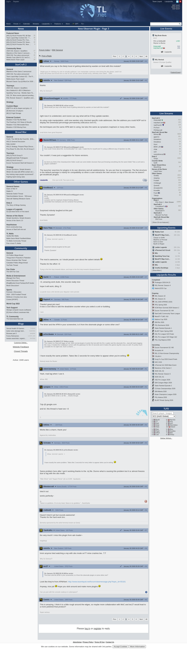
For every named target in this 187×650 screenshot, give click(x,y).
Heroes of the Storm (14, 216)
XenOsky (32, 338)
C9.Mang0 (157, 183)
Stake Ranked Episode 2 (163, 385)
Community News (13, 48)
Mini (171, 433)
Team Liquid (157, 1)
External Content (13, 117)
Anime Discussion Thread (15, 280)
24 (34, 59)
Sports (9, 290)
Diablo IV (9, 191)
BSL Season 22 (160, 296)
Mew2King (157, 167)
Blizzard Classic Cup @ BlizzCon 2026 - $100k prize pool (20, 81)
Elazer (173, 427)
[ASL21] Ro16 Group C (14, 160)
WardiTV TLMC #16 (161, 316)
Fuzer (156, 193)
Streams (36, 24)
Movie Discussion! (12, 285)
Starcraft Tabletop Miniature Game (18, 199)
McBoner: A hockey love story (16, 297)
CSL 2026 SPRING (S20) (163, 302)
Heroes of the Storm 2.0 (14, 220)
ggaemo (156, 137)
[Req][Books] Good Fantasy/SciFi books (20, 283)
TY (157, 421)
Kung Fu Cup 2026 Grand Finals (166, 359)
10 (34, 35)
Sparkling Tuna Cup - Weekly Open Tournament (20, 93)
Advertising (77, 642)
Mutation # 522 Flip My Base (16, 120)
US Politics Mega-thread (14, 255)
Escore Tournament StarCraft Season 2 (20, 163)
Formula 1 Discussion (13, 292)
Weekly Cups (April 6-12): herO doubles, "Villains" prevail (18, 57)
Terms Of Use (100, 642)
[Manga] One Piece (13, 278)
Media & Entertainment (15, 276)
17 (34, 51)
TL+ (82, 24)
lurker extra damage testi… (15, 331)
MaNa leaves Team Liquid (15, 60)
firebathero (157, 139)
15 (34, 55)
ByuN (158, 420)
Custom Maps (12, 106)
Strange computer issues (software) (18, 310)
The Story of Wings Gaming (16, 205)
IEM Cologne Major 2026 (163, 383)
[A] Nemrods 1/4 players (14, 111)
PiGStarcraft (158, 130)
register (97, 629)
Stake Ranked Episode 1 (163, 328)
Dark (157, 423)
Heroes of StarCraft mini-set (16, 229)
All (146, 56)
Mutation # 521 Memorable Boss (17, 125)
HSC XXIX (158, 362)
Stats (157, 427)
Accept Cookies (120, 646)
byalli (155, 163)
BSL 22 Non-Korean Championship (167, 353)
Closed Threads (21, 351)
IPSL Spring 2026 (161, 305)
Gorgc (156, 158)
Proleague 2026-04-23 (162, 282)
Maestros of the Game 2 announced (18, 53)
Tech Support (12, 308)
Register (16, 1)
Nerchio (172, 420)
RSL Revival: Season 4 (163, 285)
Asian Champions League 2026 (165, 394)
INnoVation (174, 425)
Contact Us (110, 642)
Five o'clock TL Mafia (13, 243)
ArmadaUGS (158, 188)
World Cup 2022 (13, 304)
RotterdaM (157, 46)
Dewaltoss (157, 142)
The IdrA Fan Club (12, 271)
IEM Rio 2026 (159, 322)
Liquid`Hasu (158, 171)
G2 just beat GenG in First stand (17, 211)
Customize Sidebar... (20, 343)
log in (87, 629)
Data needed (10, 144)
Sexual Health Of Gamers (15, 328)
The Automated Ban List (14, 319)
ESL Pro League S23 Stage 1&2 (166, 337)
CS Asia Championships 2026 (165, 388)
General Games (12, 186)
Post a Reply (45, 56)
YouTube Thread (12, 265)
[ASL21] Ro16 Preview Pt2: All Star (18, 35)
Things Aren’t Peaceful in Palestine (18, 258)
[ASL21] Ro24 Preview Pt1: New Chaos (18, 44)
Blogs (21, 323)
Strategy (9, 102)
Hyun (155, 144)
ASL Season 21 (160, 299)
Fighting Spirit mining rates (15, 177)
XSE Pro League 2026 (162, 380)
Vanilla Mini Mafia (12, 236)
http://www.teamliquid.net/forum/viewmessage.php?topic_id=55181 (97, 582)
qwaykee (32, 333)
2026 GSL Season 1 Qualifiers (16, 51)
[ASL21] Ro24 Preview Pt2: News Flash (18, 42)
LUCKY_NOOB (31, 336)
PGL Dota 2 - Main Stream (164, 202)
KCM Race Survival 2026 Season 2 (167, 308)
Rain (157, 429)
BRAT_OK (157, 147)
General (9, 69)
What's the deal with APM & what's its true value (20, 172)
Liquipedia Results (166, 274)
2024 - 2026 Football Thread (16, 294)
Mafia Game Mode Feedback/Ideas (18, 238)
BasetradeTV (160, 211)
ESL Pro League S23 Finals (164, 334)
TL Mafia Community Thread (16, 241)
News (21, 28)
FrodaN (156, 180)
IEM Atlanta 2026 (161, 391)
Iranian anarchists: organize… (16, 338)
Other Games (21, 181)
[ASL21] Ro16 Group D (14, 155)
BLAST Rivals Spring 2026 (164, 400)
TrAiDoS (32, 328)
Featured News (12, 33)
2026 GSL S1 (159, 377)
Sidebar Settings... (166, 438)
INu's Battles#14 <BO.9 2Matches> (18, 90)
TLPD (166, 408)
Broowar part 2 (11, 333)
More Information (137, 646)
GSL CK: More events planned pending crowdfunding (20, 95)
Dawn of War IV (11, 189)
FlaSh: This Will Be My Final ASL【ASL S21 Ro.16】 (20, 139)
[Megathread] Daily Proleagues (17, 158)
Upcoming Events (166, 227)
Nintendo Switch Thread (14, 194)
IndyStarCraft (158, 48)
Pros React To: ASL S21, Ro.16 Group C (20, 149)
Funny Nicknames (12, 336)
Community (21, 248)
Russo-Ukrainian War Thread (16, 260)
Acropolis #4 (159, 350)
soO (155, 152)
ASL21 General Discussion (15, 141)
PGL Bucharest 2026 (162, 325)
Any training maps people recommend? (19, 174)
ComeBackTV (160, 206)
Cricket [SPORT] (12, 299)
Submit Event (175, 72)
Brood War (20, 132)
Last (157, 434)
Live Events (166, 28)
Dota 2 (9, 203)
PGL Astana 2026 (161, 397)
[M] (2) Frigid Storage (13, 113)
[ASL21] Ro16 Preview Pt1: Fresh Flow (18, 40)
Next (141, 56)
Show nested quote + (56, 239)
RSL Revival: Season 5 (163, 374)
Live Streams (166, 113)
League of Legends (14, 209)
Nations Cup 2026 (161, 319)
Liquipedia (169, 1)
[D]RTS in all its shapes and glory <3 (19, 108)
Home (8, 24)
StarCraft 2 (21, 64)
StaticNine (32, 331)
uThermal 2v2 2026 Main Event (165, 365)
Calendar (26, 24)
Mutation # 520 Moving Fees (16, 127)
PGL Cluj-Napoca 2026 (163, 340)
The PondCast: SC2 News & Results (19, 122)
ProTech (156, 127)
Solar (157, 425)
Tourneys (10, 86)
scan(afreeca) (158, 154)
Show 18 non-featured (160, 222)
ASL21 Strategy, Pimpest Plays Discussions (20, 146)
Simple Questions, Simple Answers (18, 169)
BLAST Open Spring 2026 (164, 331)
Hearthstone (11, 225)
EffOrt (158, 433)
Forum (17, 24)
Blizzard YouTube (161, 215)
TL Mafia (9, 234)
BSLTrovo (158, 219)
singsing (156, 178)
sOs (171, 421)
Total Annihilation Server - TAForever (19, 196)
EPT (75, 23)
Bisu (171, 429)
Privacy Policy (88, 642)
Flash (158, 431)
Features (58, 24)
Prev (114, 56)
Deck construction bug (14, 227)
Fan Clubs (10, 269)
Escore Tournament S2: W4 (164, 310)
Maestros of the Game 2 (163, 368)
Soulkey (173, 431)
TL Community (12, 317)
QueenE (156, 185)
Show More (157, 270)
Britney (156, 134)
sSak (155, 149)
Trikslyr (156, 195)
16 (34, 38)
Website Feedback (21, 347)
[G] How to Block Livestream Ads (17, 312)
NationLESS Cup (161, 288)
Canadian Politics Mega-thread (17, 263)
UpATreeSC (158, 125)
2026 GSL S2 (159, 371)
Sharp (172, 434)
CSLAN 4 (158, 356)
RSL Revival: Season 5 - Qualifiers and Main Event (20, 98)
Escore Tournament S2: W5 (164, 347)
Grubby (156, 175)
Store (68, 24)
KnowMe (157, 190)
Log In (8, 1)
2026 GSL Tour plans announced (17, 55)
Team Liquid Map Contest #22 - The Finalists (18, 38)
